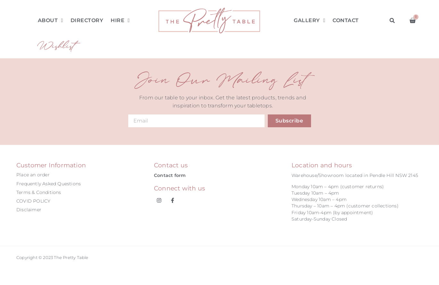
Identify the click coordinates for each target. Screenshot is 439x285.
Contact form (170, 175)
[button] (392, 20)
